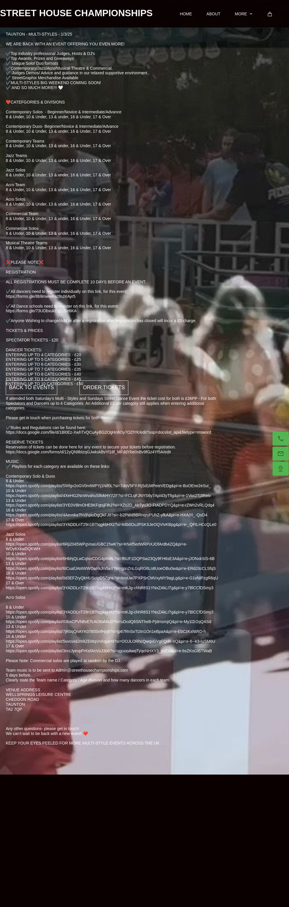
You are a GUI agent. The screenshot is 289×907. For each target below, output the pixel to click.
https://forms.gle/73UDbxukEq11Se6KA (41, 311)
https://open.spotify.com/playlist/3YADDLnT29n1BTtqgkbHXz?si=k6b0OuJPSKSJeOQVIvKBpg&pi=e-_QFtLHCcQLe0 (111, 524)
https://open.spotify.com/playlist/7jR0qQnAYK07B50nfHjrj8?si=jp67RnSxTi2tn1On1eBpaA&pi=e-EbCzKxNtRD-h (106, 631)
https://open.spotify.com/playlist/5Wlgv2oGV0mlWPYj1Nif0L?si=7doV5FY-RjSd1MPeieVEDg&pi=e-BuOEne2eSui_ (108, 485)
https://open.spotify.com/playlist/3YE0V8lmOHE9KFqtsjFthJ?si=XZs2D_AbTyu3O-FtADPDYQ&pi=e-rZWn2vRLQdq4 (110, 505)
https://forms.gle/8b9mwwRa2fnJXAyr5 (40, 296)
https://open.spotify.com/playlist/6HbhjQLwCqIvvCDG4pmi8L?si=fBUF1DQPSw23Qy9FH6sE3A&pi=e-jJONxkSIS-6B (110, 558)
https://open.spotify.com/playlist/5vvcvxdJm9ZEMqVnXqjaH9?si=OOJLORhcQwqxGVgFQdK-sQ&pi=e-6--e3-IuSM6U (110, 641)
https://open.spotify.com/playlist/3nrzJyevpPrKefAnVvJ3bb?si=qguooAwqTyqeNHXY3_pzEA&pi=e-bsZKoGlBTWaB (109, 651)
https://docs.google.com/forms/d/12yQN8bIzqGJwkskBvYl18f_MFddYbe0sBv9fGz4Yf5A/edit (88, 452)
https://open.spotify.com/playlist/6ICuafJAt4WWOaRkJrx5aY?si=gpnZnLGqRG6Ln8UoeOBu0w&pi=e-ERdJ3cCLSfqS (111, 568)
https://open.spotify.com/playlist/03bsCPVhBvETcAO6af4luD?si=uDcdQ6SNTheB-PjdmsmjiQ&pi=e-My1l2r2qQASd (108, 621)
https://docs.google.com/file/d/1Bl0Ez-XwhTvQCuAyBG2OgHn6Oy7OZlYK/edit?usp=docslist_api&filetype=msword (108, 432)
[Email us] (281, 454)
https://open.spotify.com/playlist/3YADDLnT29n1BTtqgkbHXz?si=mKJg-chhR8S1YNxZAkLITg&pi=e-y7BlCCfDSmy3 (109, 587)
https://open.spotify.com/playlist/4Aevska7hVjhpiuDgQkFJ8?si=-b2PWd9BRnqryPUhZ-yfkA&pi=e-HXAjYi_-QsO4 (106, 515)
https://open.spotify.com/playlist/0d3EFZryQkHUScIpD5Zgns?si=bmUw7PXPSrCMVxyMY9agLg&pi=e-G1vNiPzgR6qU (112, 578)
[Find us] (281, 469)
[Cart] (270, 14)
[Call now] (281, 439)
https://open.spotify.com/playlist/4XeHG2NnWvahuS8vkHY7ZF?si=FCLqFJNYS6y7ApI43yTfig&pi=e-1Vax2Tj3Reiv (108, 495)
